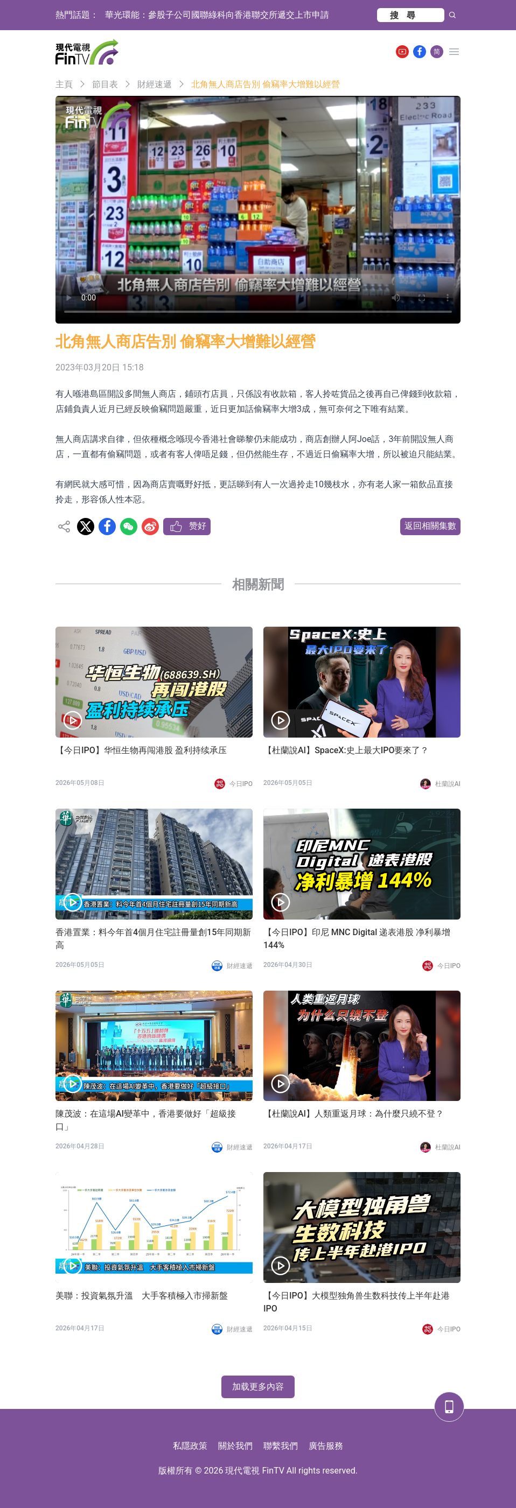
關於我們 (235, 1446)
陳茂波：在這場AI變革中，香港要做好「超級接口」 (145, 1120)
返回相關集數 (430, 526)
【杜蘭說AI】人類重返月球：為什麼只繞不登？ (353, 1114)
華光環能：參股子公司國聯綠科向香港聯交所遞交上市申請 (217, 15)
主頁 (64, 84)
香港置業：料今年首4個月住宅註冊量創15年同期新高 (153, 938)
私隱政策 (190, 1446)
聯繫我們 (280, 1446)
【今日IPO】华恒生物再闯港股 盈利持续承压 (141, 750)
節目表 (105, 84)
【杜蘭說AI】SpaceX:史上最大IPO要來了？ (346, 750)
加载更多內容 (258, 1386)
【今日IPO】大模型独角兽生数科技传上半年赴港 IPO (356, 1302)
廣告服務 (326, 1446)
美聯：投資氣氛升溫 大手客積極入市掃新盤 (141, 1295)
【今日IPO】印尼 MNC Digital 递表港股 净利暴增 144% (356, 938)
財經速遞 (154, 84)
